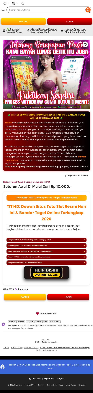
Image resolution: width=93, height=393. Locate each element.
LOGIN (69, 21)
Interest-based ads (55, 385)
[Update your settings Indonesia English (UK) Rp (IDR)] (46, 378)
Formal (12, 322)
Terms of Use (30, 385)
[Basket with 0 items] (22, 3)
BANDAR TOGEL (31, 348)
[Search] (88, 10)
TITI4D (8, 122)
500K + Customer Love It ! (46, 342)
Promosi (20, 322)
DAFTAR (23, 21)
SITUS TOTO (8, 289)
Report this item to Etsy (76, 175)
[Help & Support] (6, 3)
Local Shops (71, 385)
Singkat (30, 322)
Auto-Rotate (54, 322)
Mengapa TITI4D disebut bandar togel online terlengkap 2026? (29, 240)
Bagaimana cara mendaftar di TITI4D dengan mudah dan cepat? (30, 251)
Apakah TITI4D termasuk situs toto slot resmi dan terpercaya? (29, 257)
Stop (45, 322)
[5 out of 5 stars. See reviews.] (23, 289)
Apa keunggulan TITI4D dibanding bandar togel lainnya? (27, 246)
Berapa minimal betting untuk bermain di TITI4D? (25, 263)
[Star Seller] (15, 289)
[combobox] (45, 10)
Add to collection (46, 313)
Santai (38, 322)
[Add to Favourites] (85, 44)
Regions (82, 385)
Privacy (41, 385)
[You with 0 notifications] (15, 3)
